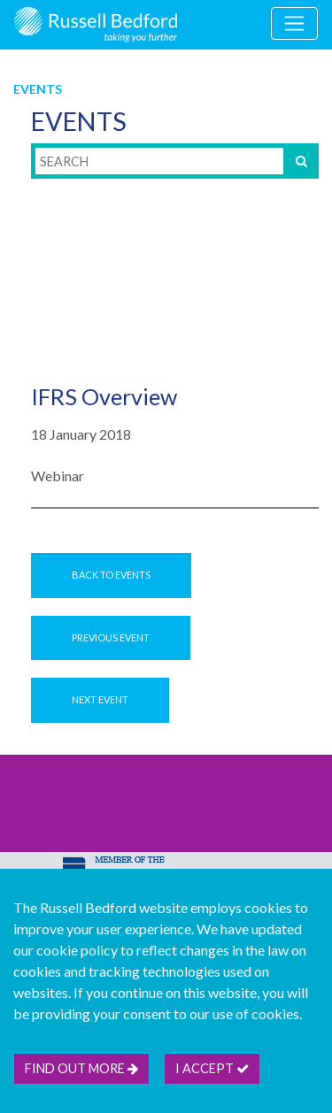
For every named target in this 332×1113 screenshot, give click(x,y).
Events (37, 88)
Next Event (100, 699)
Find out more (81, 1068)
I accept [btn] (212, 1068)
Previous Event (111, 637)
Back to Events (111, 574)
